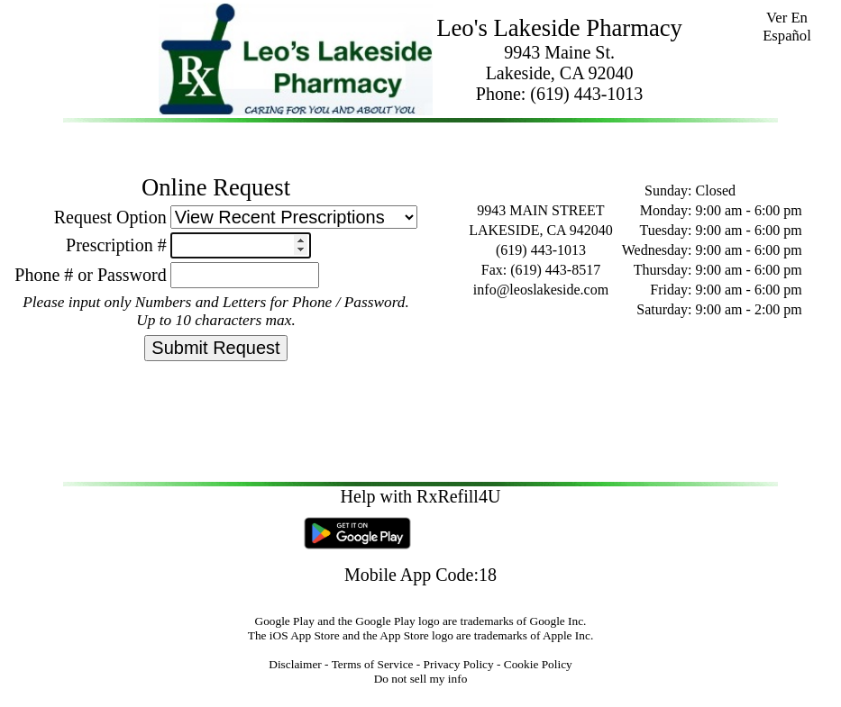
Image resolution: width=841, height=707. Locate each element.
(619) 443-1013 (586, 94)
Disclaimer (295, 664)
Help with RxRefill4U (421, 496)
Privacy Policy (459, 664)
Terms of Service (373, 664)
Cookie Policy (538, 664)
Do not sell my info (421, 678)
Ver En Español (787, 26)
